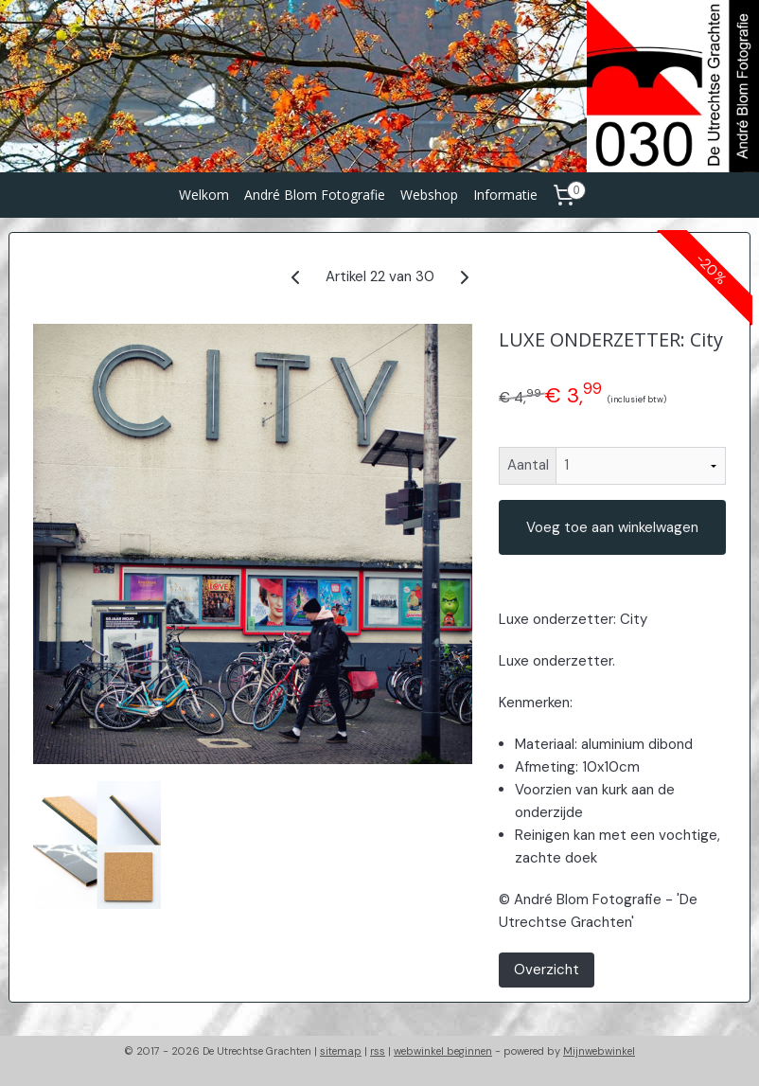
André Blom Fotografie (314, 195)
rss (377, 1051)
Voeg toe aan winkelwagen (612, 527)
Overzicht (546, 969)
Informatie (505, 195)
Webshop (429, 195)
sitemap (341, 1051)
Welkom (204, 195)
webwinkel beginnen (443, 1051)
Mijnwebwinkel (599, 1051)
